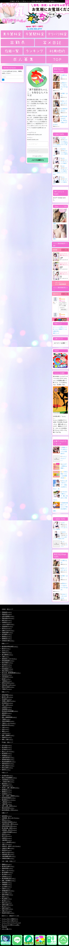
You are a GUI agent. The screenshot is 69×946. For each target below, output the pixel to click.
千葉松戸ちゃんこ (7, 689)
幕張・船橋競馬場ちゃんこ (9, 717)
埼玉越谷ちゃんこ (7, 699)
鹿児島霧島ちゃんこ (7, 872)
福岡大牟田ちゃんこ (7, 909)
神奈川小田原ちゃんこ (8, 687)
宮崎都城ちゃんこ (7, 882)
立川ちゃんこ (5, 650)
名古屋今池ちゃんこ (7, 775)
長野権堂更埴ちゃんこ (8, 759)
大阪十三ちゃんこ (7, 844)
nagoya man (55, 414)
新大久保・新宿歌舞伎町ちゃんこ (11, 673)
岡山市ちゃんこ (6, 907)
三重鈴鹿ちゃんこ (7, 804)
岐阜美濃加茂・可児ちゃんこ (10, 810)
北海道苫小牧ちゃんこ (8, 640)
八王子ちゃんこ (6, 733)
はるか (64, 138)
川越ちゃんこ (5, 656)
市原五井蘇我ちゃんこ (8, 721)
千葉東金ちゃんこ (7, 681)
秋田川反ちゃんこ (7, 620)
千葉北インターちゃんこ (9, 723)
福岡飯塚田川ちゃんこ (8, 890)
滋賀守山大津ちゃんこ (8, 852)
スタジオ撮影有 (64, 143)
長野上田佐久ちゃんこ (8, 765)
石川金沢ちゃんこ (7, 749)
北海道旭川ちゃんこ (7, 626)
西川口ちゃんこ (6, 648)
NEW (54, 155)
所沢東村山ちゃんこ (7, 703)
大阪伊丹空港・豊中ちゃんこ (10, 824)
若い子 (64, 161)
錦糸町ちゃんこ (6, 679)
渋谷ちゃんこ (5, 729)
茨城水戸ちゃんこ (7, 652)
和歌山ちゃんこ (6, 820)
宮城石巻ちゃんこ (7, 614)
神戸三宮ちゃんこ (7, 836)
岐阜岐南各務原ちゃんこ (9, 798)
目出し (54, 174)
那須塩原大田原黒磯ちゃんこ (10, 711)
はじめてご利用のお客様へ (64, 466)
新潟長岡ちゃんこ (7, 753)
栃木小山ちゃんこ (7, 666)
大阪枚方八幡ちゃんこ (8, 848)
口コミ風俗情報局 (60, 284)
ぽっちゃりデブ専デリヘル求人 (10, 925)
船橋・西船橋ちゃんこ (8, 735)
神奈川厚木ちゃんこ (7, 671)
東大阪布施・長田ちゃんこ (9, 828)
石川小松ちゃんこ (7, 745)
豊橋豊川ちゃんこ (7, 792)
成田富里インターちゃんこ (9, 658)
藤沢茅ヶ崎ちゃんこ (7, 697)
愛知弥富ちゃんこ (7, 783)
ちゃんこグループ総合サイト (10, 919)
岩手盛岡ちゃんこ (7, 634)
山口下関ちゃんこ (7, 892)
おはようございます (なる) (64, 596)
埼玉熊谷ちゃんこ (7, 665)
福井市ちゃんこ (6, 769)
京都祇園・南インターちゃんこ (10, 818)
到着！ (55, 239)
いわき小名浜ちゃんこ (8, 624)
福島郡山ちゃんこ (7, 636)
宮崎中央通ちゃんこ (7, 905)
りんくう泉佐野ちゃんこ (9, 842)
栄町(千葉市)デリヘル (60, 282)
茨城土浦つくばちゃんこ (9, 685)
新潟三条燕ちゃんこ (7, 767)
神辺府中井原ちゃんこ (8, 913)
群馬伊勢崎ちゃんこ (7, 695)
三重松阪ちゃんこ (7, 802)
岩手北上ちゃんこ (7, 628)
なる (63, 158)
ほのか (64, 149)
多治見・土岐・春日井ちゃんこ (10, 787)
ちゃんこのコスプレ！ (64, 458)
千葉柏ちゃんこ (6, 719)
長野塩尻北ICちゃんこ (8, 763)
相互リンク (56, 333)
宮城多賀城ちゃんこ (7, 632)
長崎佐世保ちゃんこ (7, 868)
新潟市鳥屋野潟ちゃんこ (9, 761)
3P (62, 144)
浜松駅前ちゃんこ (7, 794)
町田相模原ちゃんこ (7, 669)
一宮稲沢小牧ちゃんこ (8, 781)
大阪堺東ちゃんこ (7, 840)
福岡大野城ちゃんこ (7, 894)
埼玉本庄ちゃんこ (7, 675)
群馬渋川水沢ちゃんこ (8, 683)
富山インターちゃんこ (8, 751)
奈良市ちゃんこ (6, 834)
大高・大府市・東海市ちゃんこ (10, 796)
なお (63, 166)
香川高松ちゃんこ (7, 874)
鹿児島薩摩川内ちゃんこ (9, 878)
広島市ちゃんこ (6, 888)
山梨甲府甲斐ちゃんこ (8, 757)
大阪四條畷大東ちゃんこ (9, 856)
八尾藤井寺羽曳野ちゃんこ (9, 832)
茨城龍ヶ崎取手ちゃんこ (9, 701)
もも (63, 177)
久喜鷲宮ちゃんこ (7, 707)
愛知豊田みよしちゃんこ (9, 800)
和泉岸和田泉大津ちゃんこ (9, 826)
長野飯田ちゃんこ (7, 755)
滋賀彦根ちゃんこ (7, 816)
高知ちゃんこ (5, 896)
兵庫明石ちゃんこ (7, 838)
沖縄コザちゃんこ (7, 911)
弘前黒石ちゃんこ (7, 622)
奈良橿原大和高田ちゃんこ (9, 822)
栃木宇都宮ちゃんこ (7, 662)
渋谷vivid (4, 927)
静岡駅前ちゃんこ (7, 790)
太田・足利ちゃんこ (7, 705)
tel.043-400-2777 (34, 29)
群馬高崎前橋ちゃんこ (8, 660)
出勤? (54, 223)
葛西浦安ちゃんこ (7, 713)
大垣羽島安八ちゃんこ (8, 779)
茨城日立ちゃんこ (7, 737)
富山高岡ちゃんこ (7, 747)
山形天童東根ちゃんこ (8, 616)
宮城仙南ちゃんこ (7, 612)
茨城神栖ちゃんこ (7, 709)
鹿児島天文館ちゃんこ (8, 866)
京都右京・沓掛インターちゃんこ (11, 846)
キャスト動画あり (57, 144)
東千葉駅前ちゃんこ (7, 654)
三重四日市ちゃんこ (7, 785)
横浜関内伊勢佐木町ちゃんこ (10, 646)
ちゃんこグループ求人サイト (10, 921)
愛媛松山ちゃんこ (7, 864)
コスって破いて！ (7, 929)
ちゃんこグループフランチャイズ (11, 923)
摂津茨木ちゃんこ (7, 850)
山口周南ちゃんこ (7, 886)
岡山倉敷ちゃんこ (7, 898)
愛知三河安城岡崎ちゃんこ (9, 777)
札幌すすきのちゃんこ (8, 630)
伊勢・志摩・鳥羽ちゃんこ (9, 806)
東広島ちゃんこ (6, 901)
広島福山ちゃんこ (7, 876)
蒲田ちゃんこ (5, 731)
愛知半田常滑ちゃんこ (8, 808)
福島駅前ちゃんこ (7, 638)
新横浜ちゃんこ (6, 715)
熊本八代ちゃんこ (7, 903)
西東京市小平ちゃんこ (8, 725)
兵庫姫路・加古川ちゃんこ (9, 830)
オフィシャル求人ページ (60, 327)
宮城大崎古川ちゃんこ (8, 618)
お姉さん (65, 141)
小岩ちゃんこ (5, 727)
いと (63, 541)
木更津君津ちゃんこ (7, 677)
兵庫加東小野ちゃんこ (8, 854)
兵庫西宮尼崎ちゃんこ (8, 858)
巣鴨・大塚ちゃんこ (7, 739)
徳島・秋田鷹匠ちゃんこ (9, 880)
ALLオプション (58, 146)
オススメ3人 (64, 172)
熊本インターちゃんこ (8, 870)
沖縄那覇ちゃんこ (7, 884)
